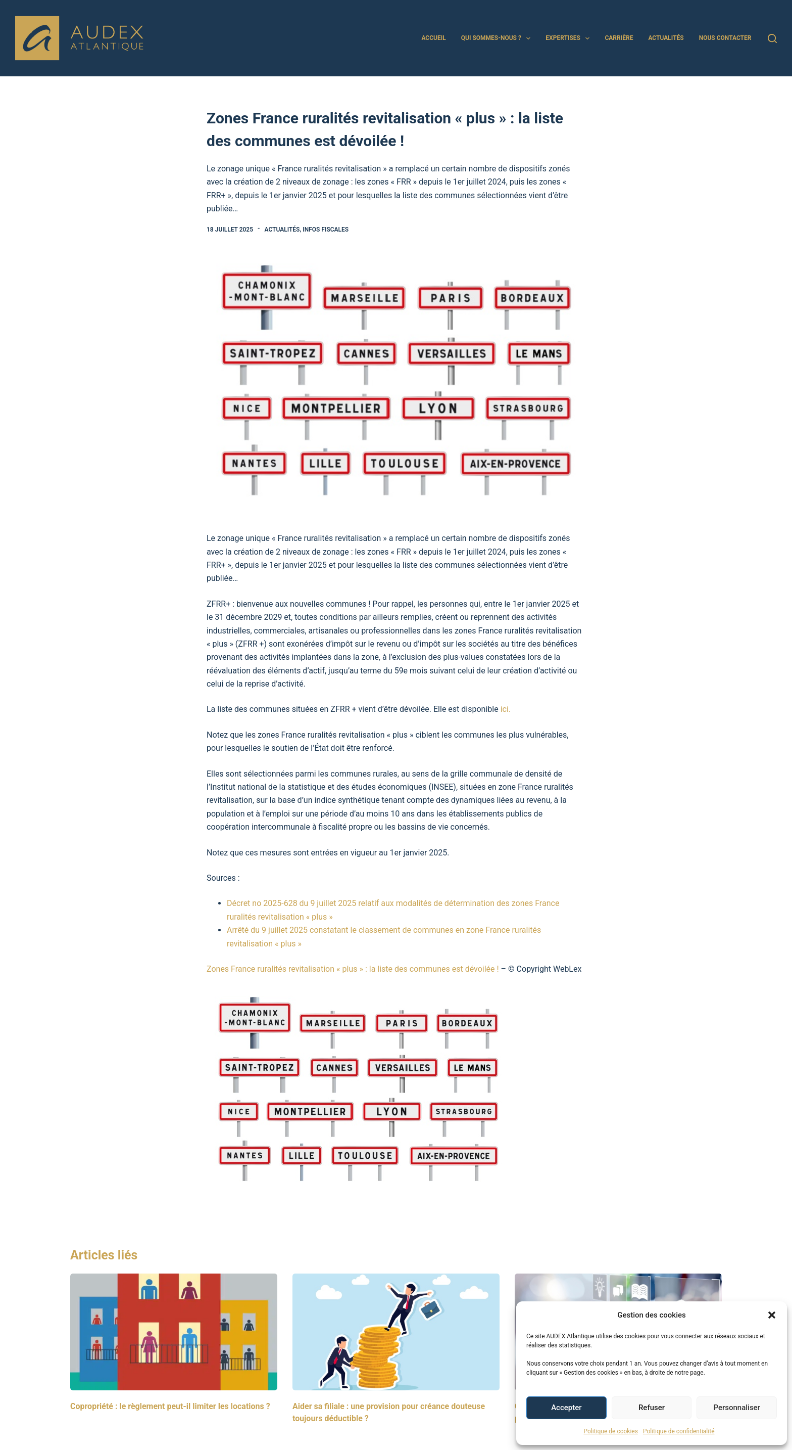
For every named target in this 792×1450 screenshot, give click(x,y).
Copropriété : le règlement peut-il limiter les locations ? (170, 1406)
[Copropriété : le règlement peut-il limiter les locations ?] (173, 1332)
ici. (506, 709)
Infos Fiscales (326, 229)
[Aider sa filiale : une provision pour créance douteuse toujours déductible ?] (396, 1332)
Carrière (619, 37)
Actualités (665, 37)
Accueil (433, 37)
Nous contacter (725, 37)
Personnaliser (736, 1407)
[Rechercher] (772, 38)
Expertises (569, 38)
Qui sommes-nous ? (498, 38)
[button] (772, 1315)
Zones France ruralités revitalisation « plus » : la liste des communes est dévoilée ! (353, 969)
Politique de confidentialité (679, 1431)
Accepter (566, 1407)
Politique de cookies (611, 1431)
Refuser (651, 1407)
